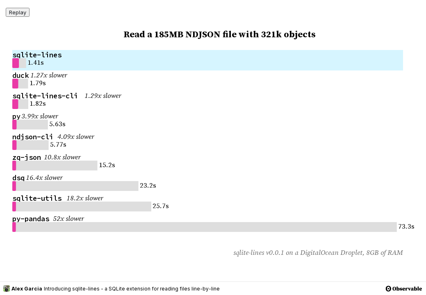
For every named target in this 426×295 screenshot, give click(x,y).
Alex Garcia (22, 288)
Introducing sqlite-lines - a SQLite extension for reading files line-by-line (132, 289)
